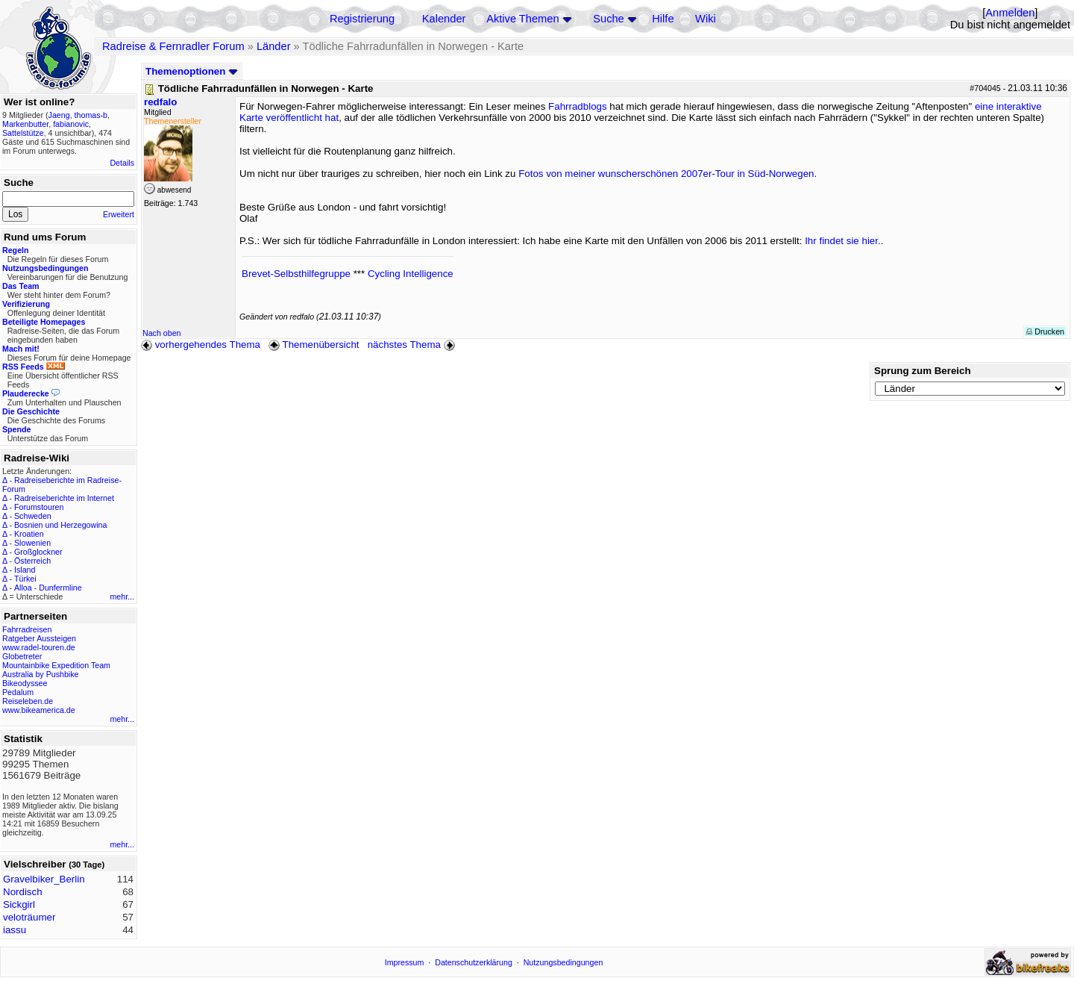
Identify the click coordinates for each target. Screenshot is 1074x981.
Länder (274, 46)
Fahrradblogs (577, 106)
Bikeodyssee (24, 683)
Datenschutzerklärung (473, 962)
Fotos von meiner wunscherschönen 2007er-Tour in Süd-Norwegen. (667, 173)
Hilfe (662, 19)
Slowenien (32, 542)
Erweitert (118, 214)
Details (122, 162)
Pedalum (18, 692)
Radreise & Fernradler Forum (173, 46)
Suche (608, 19)
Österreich (32, 560)
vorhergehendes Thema (200, 344)
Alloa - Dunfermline (48, 587)
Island (24, 569)
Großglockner (38, 551)
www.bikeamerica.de (38, 710)
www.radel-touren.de (38, 647)
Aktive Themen (522, 19)
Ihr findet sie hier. (843, 240)
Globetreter (22, 656)
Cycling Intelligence (410, 273)
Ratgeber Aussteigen (39, 638)
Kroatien (29, 533)
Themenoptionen (191, 71)
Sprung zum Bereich (922, 370)
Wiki (705, 19)
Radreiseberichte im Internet (64, 497)
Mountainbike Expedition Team (56, 665)
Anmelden (1009, 13)
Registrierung (362, 19)
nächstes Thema (413, 344)
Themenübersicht (313, 344)
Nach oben (161, 332)
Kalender (444, 19)
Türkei (25, 578)
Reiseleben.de (27, 701)
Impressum (404, 962)
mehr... (122, 596)
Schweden (32, 515)
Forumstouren (38, 506)
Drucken (1045, 331)
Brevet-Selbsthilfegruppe (296, 273)
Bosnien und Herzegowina (60, 524)
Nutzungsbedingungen (563, 962)
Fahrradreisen (26, 629)
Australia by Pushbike (40, 674)
